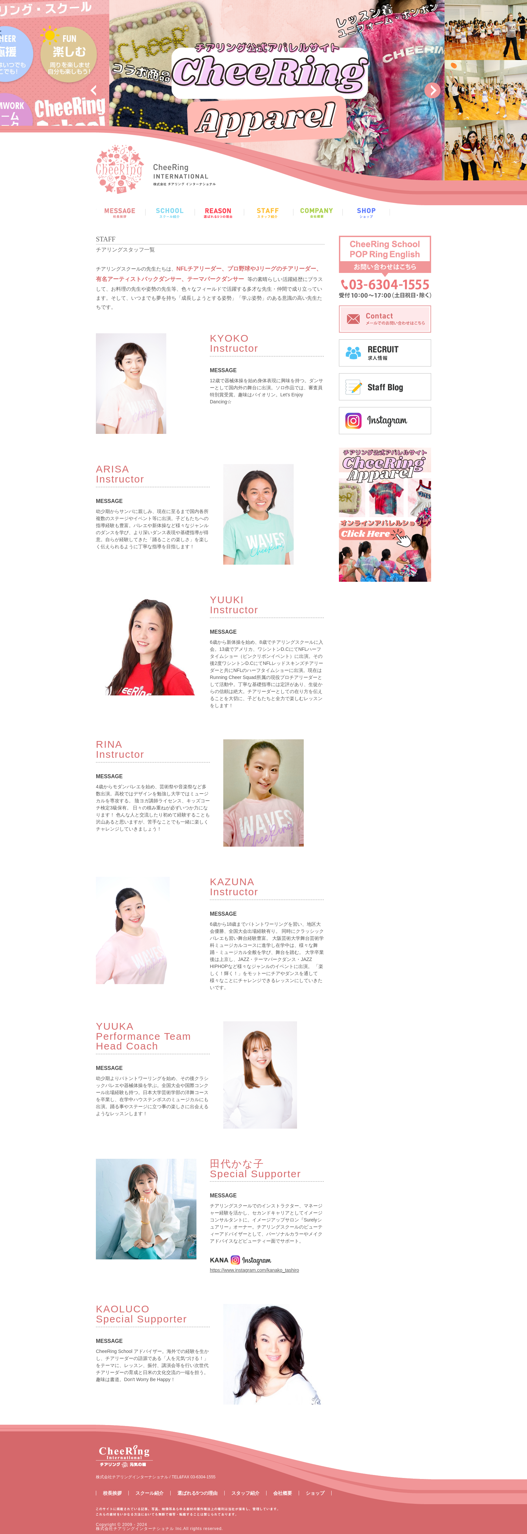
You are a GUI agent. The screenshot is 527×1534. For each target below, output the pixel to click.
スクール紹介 (149, 1493)
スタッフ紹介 (245, 1493)
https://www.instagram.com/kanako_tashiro (254, 1270)
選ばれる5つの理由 (197, 1493)
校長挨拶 (112, 1493)
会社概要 (282, 1493)
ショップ (315, 1493)
